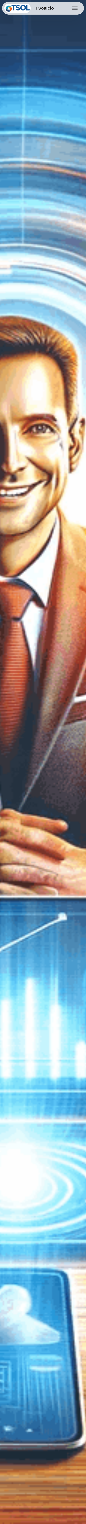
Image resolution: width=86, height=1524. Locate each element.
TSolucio (44, 8)
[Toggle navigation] (75, 8)
